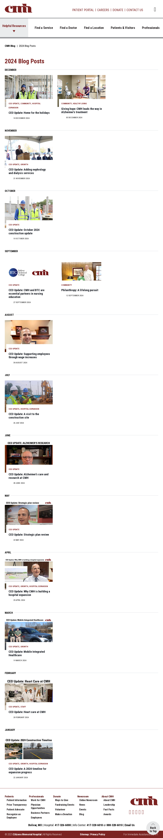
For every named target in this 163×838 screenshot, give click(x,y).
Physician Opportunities (38, 806)
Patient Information (17, 800)
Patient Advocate (15, 809)
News (82, 804)
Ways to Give (61, 800)
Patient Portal (83, 10)
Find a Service (44, 28)
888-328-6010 (114, 825)
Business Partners (40, 812)
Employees (36, 817)
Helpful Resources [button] (14, 26)
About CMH (109, 800)
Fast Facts (108, 809)
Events (82, 809)
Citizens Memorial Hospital (27, 834)
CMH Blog (10, 45)
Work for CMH (38, 800)
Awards (107, 814)
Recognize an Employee (14, 816)
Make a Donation (63, 814)
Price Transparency (16, 804)
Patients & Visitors (123, 28)
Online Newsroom (88, 800)
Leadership (109, 804)
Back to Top (153, 829)
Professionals (150, 28)
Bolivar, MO (35, 825)
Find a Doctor (68, 28)
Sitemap (84, 834)
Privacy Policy (97, 834)
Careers (103, 10)
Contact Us (135, 10)
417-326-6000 (63, 825)
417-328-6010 (95, 825)
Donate (118, 10)
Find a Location (94, 28)
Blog (81, 814)
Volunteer (60, 809)
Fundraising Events (64, 804)
